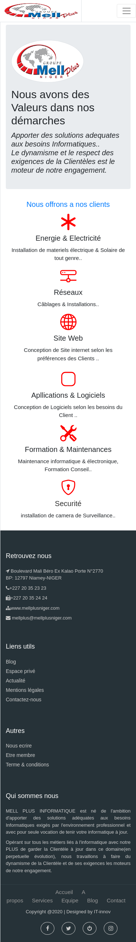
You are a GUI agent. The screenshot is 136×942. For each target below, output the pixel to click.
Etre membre (20, 755)
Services (42, 900)
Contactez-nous (23, 699)
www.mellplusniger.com (35, 608)
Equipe (69, 900)
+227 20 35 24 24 (29, 598)
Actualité (15, 681)
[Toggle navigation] (126, 11)
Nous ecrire (19, 746)
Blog (11, 662)
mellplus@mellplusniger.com (42, 618)
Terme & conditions (27, 764)
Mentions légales (25, 690)
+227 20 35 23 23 (27, 588)
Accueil (64, 892)
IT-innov (102, 911)
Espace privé (20, 671)
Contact (116, 900)
